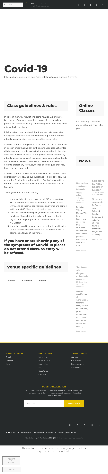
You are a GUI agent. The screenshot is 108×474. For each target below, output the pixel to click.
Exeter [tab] (42, 280)
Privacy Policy (63, 438)
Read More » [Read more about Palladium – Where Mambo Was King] (81, 250)
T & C (56, 438)
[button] (104, 27)
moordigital (79, 438)
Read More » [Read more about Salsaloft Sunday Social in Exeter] (97, 239)
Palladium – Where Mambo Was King (83, 189)
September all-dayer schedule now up (83, 273)
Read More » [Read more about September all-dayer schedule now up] (81, 331)
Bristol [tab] (11, 280)
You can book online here (38, 209)
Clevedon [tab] (27, 280)
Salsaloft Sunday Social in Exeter (98, 185)
